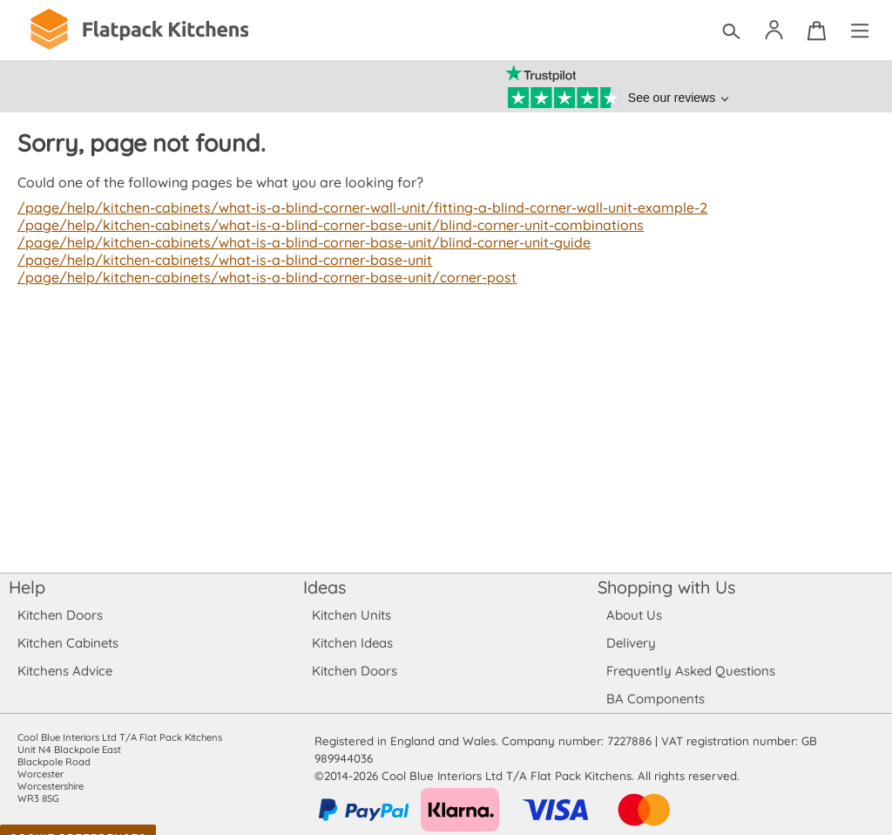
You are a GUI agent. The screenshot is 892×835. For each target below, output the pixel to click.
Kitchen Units (351, 615)
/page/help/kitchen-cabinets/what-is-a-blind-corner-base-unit (220, 259)
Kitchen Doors (60, 615)
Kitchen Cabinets (68, 643)
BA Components (655, 698)
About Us (633, 615)
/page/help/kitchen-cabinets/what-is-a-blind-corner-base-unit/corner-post (262, 277)
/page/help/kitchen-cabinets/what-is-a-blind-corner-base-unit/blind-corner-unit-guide (298, 242)
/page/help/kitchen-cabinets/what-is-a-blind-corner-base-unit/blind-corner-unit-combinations (324, 225)
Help (27, 587)
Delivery (631, 643)
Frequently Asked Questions (690, 670)
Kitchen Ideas (352, 643)
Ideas (325, 587)
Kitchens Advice (64, 670)
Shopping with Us (667, 587)
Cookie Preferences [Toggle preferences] (78, 821)
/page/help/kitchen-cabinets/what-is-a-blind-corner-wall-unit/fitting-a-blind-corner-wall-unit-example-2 (355, 207)
